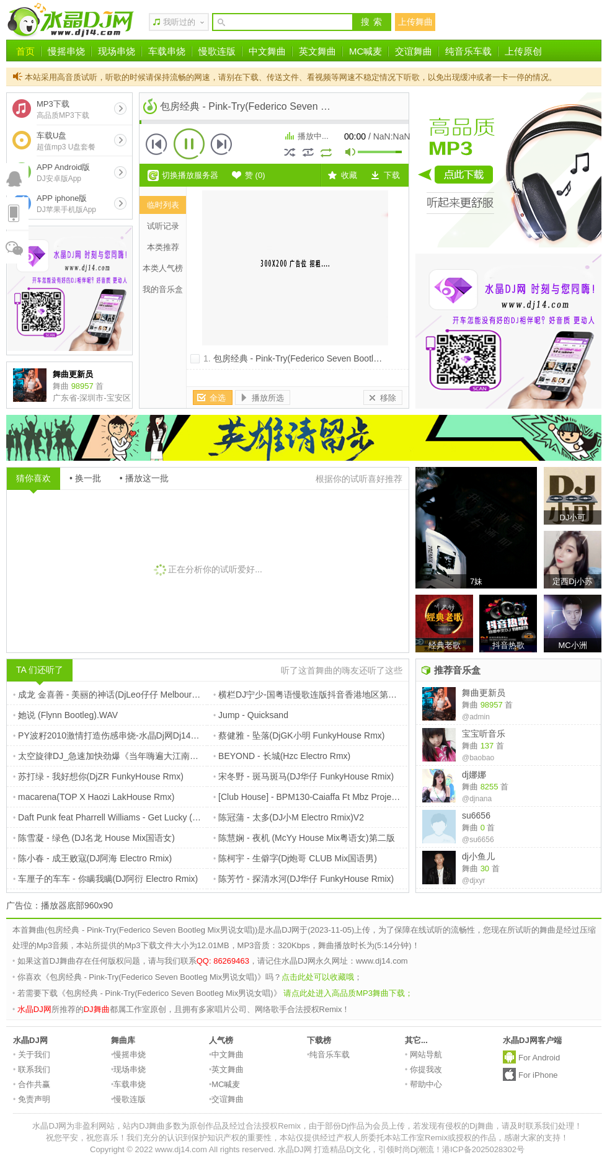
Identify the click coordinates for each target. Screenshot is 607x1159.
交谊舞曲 (413, 51)
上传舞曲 (415, 22)
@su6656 (478, 839)
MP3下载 (63, 109)
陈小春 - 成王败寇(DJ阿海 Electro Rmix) (92, 858)
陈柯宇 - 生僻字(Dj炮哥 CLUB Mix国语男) (295, 858)
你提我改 (423, 1069)
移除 (388, 397)
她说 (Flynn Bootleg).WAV (65, 715)
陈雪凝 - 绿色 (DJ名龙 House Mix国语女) (94, 838)
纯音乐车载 (468, 51)
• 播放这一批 (144, 478)
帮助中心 (423, 1084)
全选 (218, 397)
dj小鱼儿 (478, 856)
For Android (539, 1057)
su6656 (476, 815)
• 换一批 (85, 478)
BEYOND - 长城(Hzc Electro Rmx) (281, 756)
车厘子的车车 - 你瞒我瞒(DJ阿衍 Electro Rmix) (105, 879)
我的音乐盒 (163, 289)
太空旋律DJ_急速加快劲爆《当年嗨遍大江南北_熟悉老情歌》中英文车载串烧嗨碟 (173, 756)
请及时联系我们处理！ (542, 1125)
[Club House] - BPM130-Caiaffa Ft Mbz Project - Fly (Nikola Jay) (339, 797)
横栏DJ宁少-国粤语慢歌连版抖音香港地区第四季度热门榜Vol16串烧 (346, 694)
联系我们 (31, 1069)
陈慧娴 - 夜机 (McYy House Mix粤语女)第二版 (304, 838)
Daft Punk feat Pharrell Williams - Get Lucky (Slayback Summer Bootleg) (155, 817)
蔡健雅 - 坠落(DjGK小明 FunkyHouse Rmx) (298, 735)
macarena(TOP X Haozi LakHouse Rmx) (93, 797)
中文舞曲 (267, 51)
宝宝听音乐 (483, 734)
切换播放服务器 (190, 175)
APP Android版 (63, 172)
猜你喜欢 (33, 478)
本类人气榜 (163, 268)
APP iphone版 (66, 203)
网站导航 (423, 1054)
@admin (476, 717)
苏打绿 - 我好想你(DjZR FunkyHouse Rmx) (98, 776)
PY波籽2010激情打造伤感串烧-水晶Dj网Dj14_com (112, 735)
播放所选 (268, 397)
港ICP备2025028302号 (483, 1149)
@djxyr (473, 880)
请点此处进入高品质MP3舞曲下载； (348, 993)
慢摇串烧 (66, 51)
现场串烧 (116, 51)
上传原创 (523, 51)
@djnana (477, 798)
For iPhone (538, 1075)
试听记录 (163, 226)
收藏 (349, 175)
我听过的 (179, 22)
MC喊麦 (365, 51)
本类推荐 (163, 247)
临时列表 (163, 205)
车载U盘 (66, 141)
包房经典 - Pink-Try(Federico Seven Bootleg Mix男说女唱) (324, 358)
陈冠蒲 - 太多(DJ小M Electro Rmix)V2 (288, 817)
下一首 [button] (221, 144)
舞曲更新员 (483, 693)
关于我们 (31, 1054)
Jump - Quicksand (250, 715)
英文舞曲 (317, 51)
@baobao (478, 757)
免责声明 (31, 1099)
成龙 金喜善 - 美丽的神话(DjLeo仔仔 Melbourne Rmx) (118, 694)
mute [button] (351, 153)
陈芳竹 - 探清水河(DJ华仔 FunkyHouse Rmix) (303, 879)
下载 (392, 175)
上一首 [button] (157, 144)
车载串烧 (166, 51)
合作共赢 (31, 1084)
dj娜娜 (474, 774)
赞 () (255, 175)
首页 (25, 51)
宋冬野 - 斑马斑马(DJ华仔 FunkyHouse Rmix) (303, 776)
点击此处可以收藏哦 (317, 977)
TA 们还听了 (39, 670)
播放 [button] (189, 143)
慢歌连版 (217, 51)
